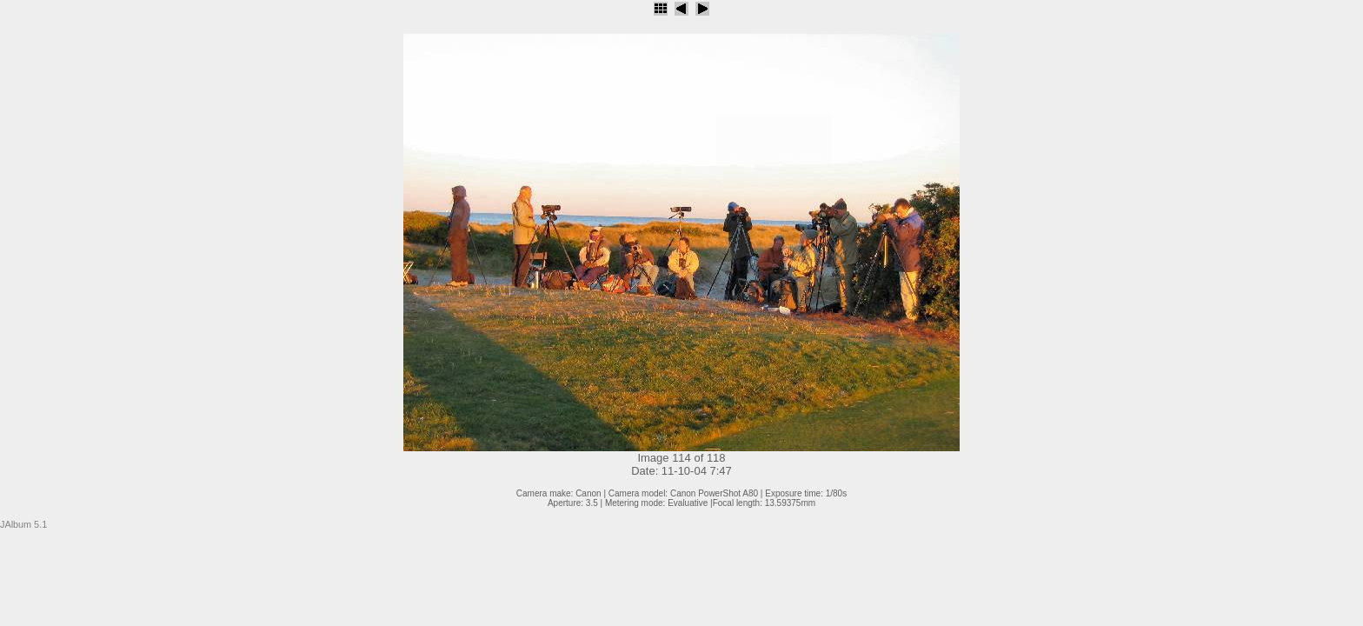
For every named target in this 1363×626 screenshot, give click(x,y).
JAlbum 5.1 (23, 524)
